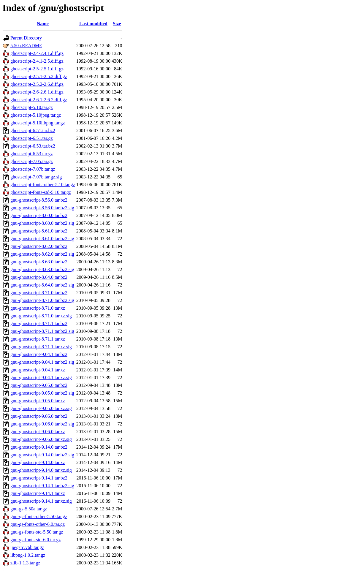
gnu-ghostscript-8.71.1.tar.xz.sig (41, 346)
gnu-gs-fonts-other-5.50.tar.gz (38, 516)
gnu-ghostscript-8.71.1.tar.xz (37, 338)
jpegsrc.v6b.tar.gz (27, 547)
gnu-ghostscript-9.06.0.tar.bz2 (38, 416)
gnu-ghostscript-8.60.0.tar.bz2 (38, 215)
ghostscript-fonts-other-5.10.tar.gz (42, 184)
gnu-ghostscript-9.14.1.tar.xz (37, 493)
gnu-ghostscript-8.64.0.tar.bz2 (38, 277)
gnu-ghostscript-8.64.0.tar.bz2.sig (42, 284)
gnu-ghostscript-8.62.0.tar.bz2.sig (42, 254)
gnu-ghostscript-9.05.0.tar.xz (37, 400)
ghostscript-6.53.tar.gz (31, 153)
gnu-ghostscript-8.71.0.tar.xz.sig (41, 315)
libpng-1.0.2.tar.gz (27, 555)
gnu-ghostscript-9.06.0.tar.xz (37, 431)
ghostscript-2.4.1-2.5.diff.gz (37, 61)
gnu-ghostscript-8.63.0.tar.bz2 (38, 261)
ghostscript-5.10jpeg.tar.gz (35, 115)
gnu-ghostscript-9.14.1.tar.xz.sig (41, 501)
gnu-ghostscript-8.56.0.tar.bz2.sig (42, 207)
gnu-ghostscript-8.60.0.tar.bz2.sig (42, 223)
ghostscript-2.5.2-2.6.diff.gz (37, 84)
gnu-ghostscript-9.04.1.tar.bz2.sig (42, 362)
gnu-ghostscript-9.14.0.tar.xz (37, 462)
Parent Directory (26, 37)
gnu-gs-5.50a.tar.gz (28, 508)
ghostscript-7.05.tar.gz (31, 161)
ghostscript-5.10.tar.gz (31, 107)
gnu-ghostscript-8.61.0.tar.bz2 (38, 230)
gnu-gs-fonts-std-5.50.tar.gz (36, 531)
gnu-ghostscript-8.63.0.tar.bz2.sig (42, 269)
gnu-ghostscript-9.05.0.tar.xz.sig (41, 408)
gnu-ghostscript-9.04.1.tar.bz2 (38, 354)
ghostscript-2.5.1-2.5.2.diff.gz (38, 76)
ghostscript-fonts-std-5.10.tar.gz (40, 192)
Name (43, 23)
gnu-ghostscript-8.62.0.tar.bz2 (38, 246)
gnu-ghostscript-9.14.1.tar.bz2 (38, 477)
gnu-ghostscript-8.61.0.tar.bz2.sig (42, 238)
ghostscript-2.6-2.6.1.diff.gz (37, 91)
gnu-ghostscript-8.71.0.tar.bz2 (38, 292)
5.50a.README (26, 45)
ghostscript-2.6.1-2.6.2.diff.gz (38, 99)
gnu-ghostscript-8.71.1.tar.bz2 (38, 323)
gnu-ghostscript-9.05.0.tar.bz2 (38, 385)
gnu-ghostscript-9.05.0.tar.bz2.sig (42, 392)
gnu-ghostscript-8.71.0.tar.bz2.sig (42, 300)
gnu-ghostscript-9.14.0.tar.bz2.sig (42, 454)
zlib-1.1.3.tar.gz (25, 562)
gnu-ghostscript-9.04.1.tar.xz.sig (41, 377)
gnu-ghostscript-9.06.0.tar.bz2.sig (42, 423)
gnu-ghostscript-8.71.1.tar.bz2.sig (42, 331)
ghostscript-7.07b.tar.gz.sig (36, 176)
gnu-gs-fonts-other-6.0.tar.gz (37, 524)
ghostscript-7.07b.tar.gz (32, 169)
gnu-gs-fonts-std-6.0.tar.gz (35, 539)
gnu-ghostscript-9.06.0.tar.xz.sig (41, 439)
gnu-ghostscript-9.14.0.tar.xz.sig (41, 470)
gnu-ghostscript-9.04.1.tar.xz (37, 369)
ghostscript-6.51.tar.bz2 (32, 130)
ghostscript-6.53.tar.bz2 (32, 145)
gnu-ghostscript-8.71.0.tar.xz (37, 308)
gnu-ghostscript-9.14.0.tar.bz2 (38, 447)
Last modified (93, 23)
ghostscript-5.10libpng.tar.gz (37, 122)
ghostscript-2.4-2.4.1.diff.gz (37, 53)
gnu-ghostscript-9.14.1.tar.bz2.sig (42, 485)
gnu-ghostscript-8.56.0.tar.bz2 (38, 199)
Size (117, 23)
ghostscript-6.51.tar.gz (31, 138)
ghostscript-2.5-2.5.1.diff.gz (37, 68)
